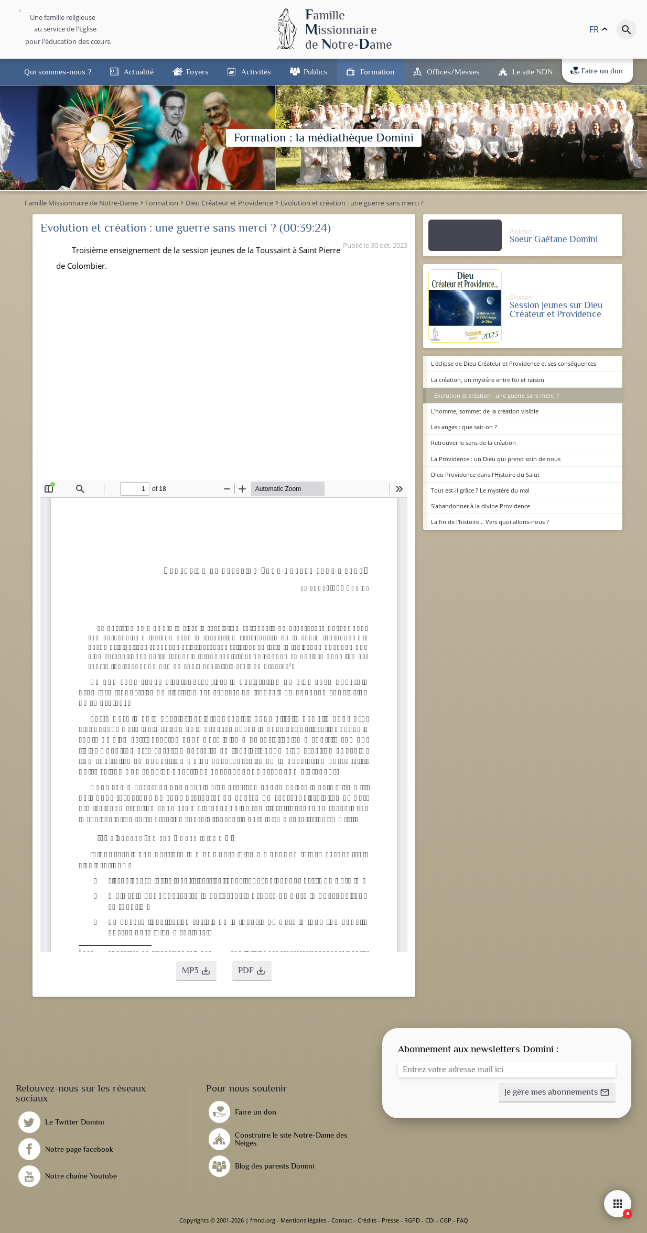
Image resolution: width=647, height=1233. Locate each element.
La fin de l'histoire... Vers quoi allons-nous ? (490, 522)
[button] (196, 971)
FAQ (462, 1220)
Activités (256, 71)
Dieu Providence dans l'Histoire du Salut (485, 474)
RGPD (412, 1220)
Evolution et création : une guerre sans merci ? (496, 395)
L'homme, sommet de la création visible (484, 411)
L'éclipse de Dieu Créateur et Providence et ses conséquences (513, 363)
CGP (445, 1220)
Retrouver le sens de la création (473, 442)
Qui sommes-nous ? (57, 71)
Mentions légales (303, 1220)
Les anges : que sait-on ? (464, 427)
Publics (316, 71)
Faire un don (596, 71)
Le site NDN (532, 71)
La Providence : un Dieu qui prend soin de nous (495, 459)
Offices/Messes (453, 71)
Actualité (139, 71)
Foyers (197, 71)
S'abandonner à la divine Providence (480, 506)
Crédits (367, 1220)
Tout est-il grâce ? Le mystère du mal (480, 490)
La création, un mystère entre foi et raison (487, 380)
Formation (377, 71)
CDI (430, 1220)
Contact (341, 1220)
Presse (390, 1220)
